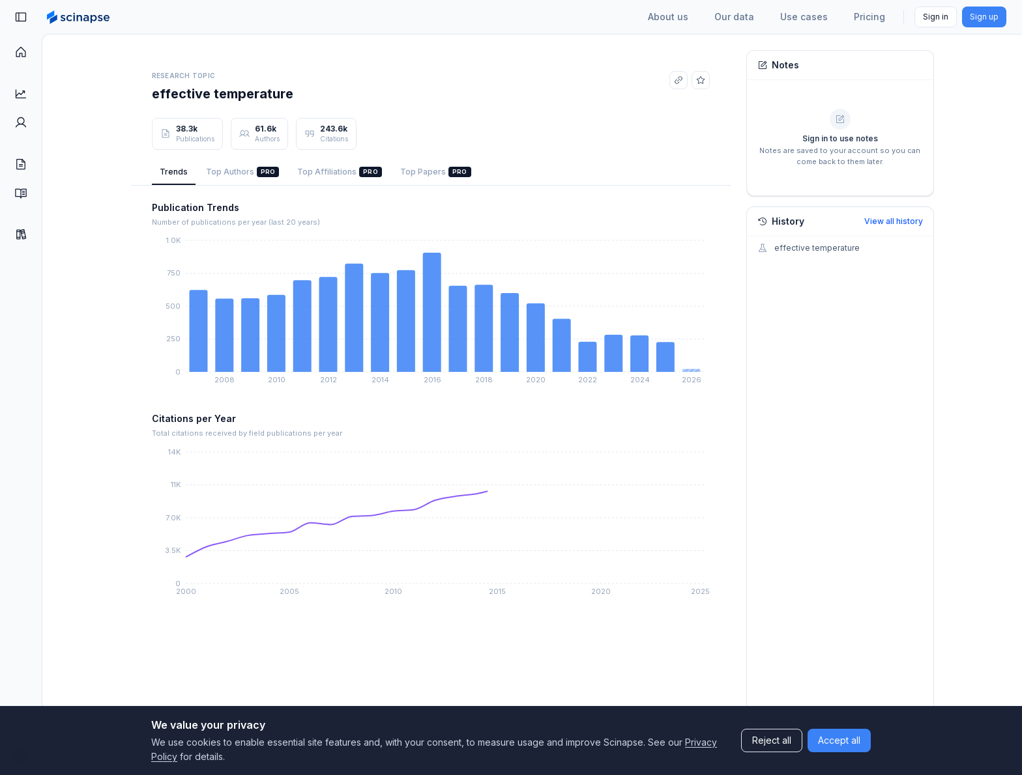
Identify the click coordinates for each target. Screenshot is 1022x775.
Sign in (935, 16)
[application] (431, 313)
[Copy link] (678, 80)
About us (668, 16)
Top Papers (435, 172)
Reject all (771, 740)
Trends (174, 171)
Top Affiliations (339, 172)
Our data (734, 16)
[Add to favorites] (701, 80)
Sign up (984, 16)
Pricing (869, 16)
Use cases (804, 16)
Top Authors (243, 172)
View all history (893, 221)
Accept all (839, 740)
